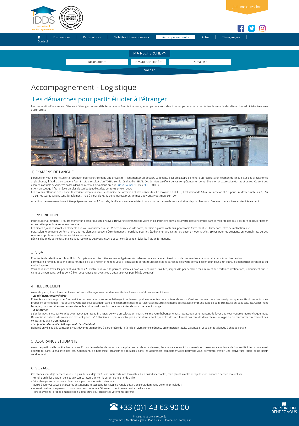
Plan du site (155, 420)
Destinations (61, 37)
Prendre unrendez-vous (284, 408)
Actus (205, 37)
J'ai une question (247, 6)
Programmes (115, 420)
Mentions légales (136, 420)
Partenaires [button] (92, 37)
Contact (43, 41)
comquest (185, 420)
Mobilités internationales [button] (132, 37)
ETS (147, 185)
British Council (124, 185)
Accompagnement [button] (175, 37)
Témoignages (231, 37)
